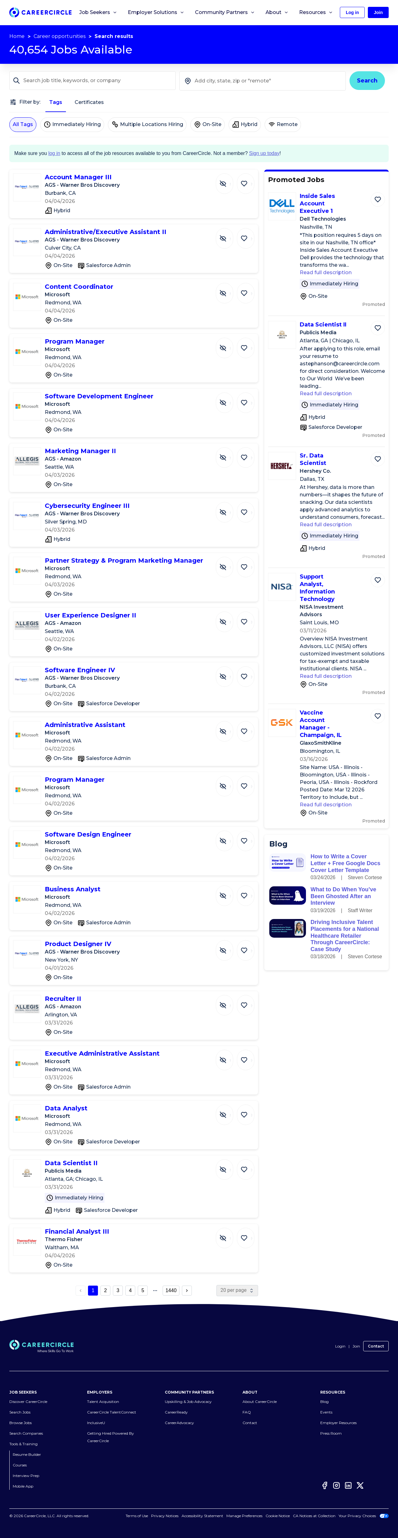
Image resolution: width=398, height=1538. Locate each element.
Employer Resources (338, 1422)
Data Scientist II (323, 324)
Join (356, 1346)
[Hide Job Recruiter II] (229, 1002)
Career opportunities (60, 36)
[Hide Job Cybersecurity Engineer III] (229, 509)
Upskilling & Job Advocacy (188, 1401)
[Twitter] (360, 1485)
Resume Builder (27, 1454)
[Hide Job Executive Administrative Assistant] (229, 1057)
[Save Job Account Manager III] (247, 180)
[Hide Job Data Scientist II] (229, 1166)
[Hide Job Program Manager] (229, 345)
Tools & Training (23, 1444)
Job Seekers (98, 12)
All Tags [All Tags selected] (23, 124)
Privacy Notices (171, 1515)
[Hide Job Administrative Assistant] (229, 728)
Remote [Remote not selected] (283, 124)
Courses (20, 1465)
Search (367, 80)
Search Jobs (19, 1412)
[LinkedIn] (348, 1485)
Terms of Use (143, 1515)
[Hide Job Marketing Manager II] (229, 454)
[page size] (237, 1290)
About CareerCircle (260, 1401)
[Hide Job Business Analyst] (229, 892)
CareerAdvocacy (179, 1422)
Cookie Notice (278, 1515)
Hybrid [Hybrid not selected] (244, 124)
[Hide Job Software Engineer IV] (229, 673)
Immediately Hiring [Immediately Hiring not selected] (72, 124)
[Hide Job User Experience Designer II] (229, 619)
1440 (171, 1290)
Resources (316, 12)
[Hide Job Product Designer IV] (229, 947)
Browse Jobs (20, 1422)
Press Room (331, 1433)
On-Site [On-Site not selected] (207, 124)
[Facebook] (324, 1485)
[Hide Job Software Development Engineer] (229, 399)
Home (17, 36)
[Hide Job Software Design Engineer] (229, 838)
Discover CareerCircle (28, 1401)
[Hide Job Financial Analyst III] (229, 1235)
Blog (324, 1401)
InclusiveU (96, 1422)
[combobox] (262, 81)
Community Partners (225, 12)
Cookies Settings (247, 1515)
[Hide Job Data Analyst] (229, 1111)
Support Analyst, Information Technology (317, 588)
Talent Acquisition (103, 1401)
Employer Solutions (156, 12)
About (277, 12)
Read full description (326, 272)
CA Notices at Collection (314, 1515)
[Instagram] (336, 1485)
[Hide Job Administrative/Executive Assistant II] (229, 235)
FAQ (247, 1412)
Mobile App (23, 1486)
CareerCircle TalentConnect (111, 1412)
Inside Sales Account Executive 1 (317, 203)
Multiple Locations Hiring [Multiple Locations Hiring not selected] (147, 124)
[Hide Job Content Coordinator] (229, 290)
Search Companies (26, 1433)
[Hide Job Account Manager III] (229, 180)
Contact (376, 1346)
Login (340, 1346)
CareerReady (176, 1412)
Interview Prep (26, 1475)
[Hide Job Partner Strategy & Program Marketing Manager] (229, 564)
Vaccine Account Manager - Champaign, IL (321, 724)
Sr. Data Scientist (313, 459)
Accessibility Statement (209, 1515)
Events (326, 1412)
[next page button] (187, 1291)
